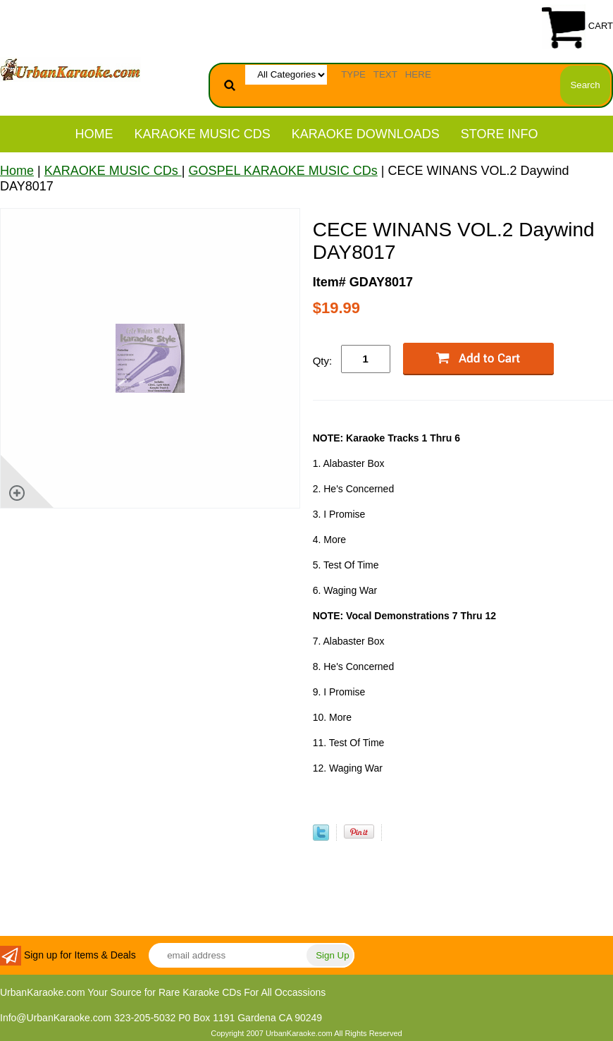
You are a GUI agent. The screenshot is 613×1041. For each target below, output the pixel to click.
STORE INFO (499, 134)
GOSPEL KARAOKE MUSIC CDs (282, 171)
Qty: (323, 361)
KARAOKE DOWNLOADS (366, 134)
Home (94, 134)
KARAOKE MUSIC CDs (203, 134)
